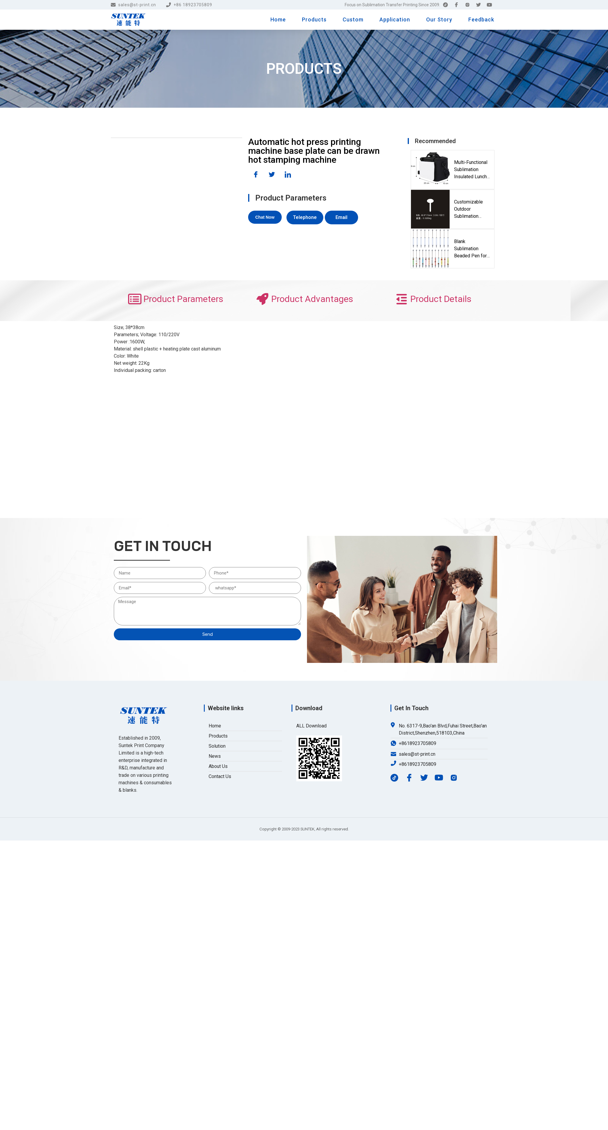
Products (314, 19)
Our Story (439, 19)
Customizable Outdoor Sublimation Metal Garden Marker (468, 209)
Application (394, 19)
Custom (353, 19)
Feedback (481, 19)
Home (278, 19)
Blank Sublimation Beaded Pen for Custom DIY (470, 249)
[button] (265, 217)
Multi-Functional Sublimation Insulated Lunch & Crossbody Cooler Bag (470, 169)
